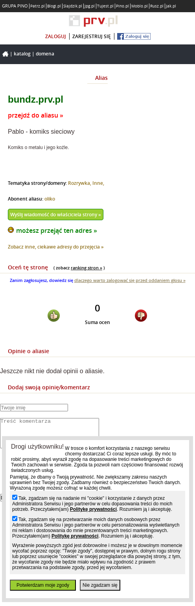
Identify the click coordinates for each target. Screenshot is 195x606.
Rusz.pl (157, 6)
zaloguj (55, 36)
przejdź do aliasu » (35, 115)
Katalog (22, 53)
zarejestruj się (91, 36)
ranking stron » (86, 268)
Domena (45, 53)
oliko (49, 198)
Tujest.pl (105, 6)
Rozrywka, (80, 183)
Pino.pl (122, 6)
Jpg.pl (90, 6)
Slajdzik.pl (72, 6)
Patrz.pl (37, 6)
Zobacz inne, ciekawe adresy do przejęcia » (56, 246)
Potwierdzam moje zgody (43, 585)
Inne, (98, 183)
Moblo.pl (139, 6)
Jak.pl (171, 6)
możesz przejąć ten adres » (56, 230)
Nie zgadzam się (100, 585)
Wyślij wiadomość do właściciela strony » (55, 214)
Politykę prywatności (93, 509)
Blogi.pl (54, 6)
